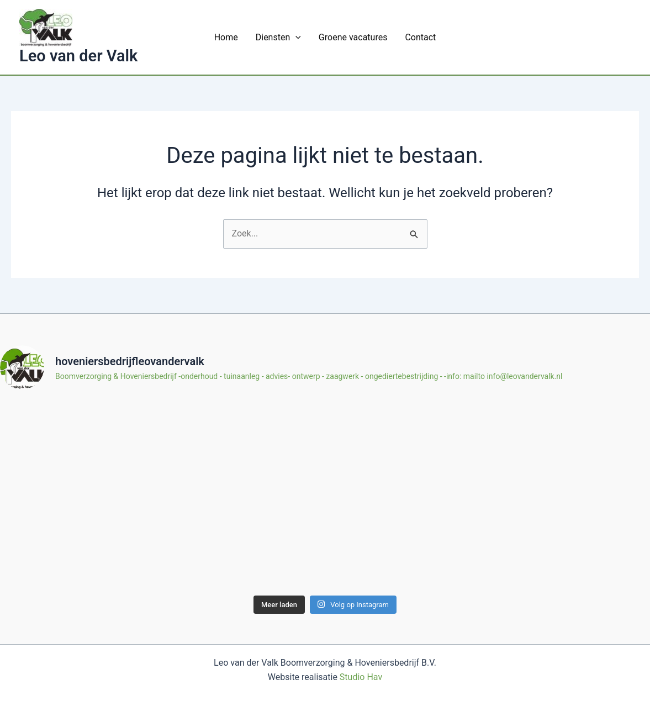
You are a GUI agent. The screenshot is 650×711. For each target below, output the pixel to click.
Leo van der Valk (78, 55)
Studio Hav (361, 677)
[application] (295, 37)
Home (226, 37)
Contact (420, 37)
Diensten (278, 37)
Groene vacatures (353, 37)
